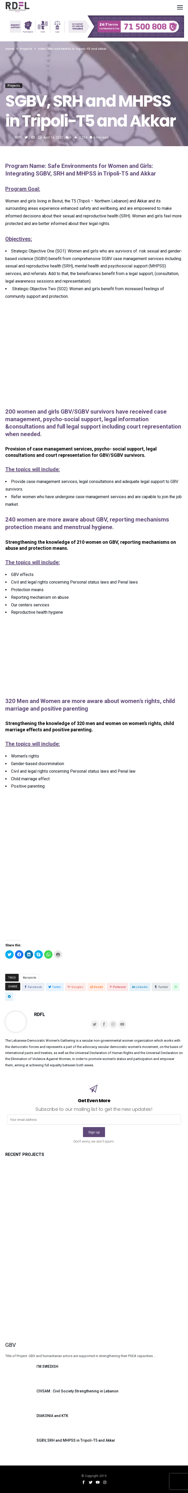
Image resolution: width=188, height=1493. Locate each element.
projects (30, 977)
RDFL (18, 137)
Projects (14, 85)
